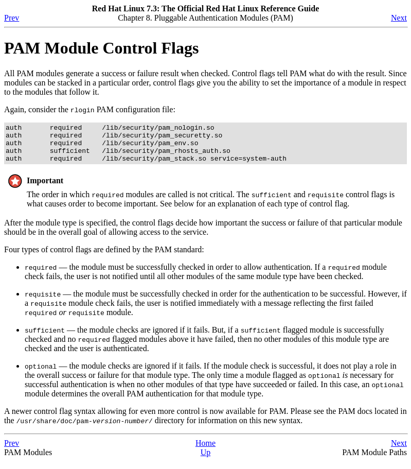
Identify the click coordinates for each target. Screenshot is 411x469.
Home (205, 450)
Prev (11, 17)
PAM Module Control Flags (101, 48)
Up (206, 460)
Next (399, 17)
